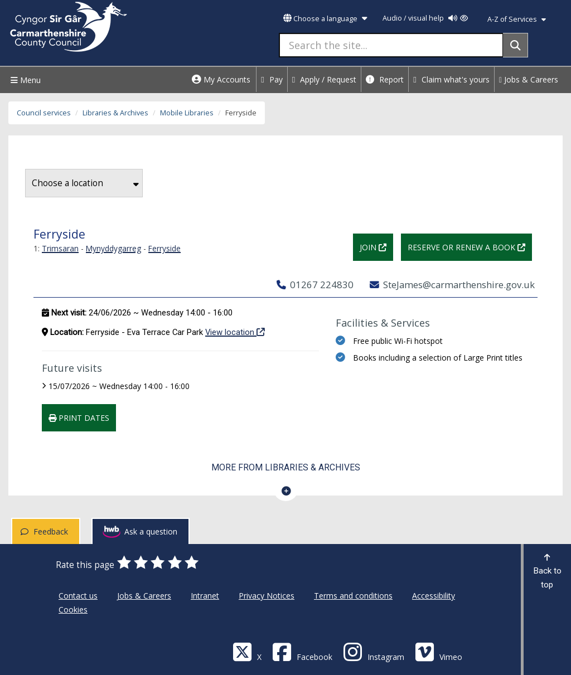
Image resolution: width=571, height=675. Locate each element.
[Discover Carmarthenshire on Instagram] (373, 651)
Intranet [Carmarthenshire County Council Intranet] (205, 595)
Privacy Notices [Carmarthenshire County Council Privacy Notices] (266, 595)
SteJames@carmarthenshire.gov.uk (452, 284)
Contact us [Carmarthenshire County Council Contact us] (78, 595)
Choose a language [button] (325, 18)
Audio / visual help (425, 18)
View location (235, 331)
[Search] (515, 45)
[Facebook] (302, 651)
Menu (24, 80)
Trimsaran (60, 248)
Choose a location (85, 183)
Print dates (79, 417)
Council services (44, 113)
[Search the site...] (391, 45)
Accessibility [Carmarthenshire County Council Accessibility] (433, 595)
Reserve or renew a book (470, 246)
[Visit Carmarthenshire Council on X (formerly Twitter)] (247, 651)
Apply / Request (324, 79)
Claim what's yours (451, 79)
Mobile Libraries (187, 113)
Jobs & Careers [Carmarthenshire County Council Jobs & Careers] (144, 595)
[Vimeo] (438, 651)
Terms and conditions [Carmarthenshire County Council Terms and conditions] (353, 595)
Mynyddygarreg (113, 248)
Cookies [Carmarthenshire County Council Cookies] (73, 609)
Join (376, 246)
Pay (272, 79)
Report (385, 79)
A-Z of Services (516, 19)
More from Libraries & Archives (285, 467)
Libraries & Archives (115, 113)
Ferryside (164, 248)
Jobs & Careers (528, 79)
